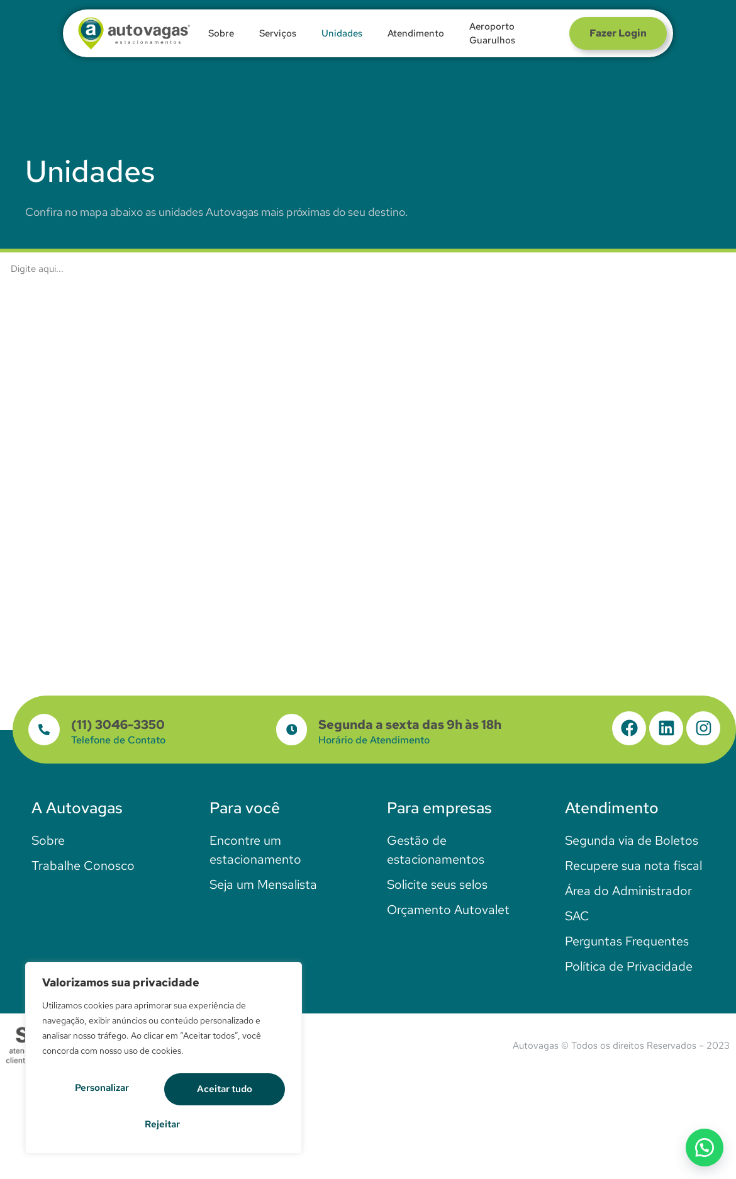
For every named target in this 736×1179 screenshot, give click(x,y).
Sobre (221, 33)
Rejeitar (226, 1091)
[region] (163, 1061)
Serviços (277, 33)
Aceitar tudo (163, 1124)
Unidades (341, 33)
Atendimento (416, 33)
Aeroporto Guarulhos (492, 33)
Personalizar (106, 1091)
